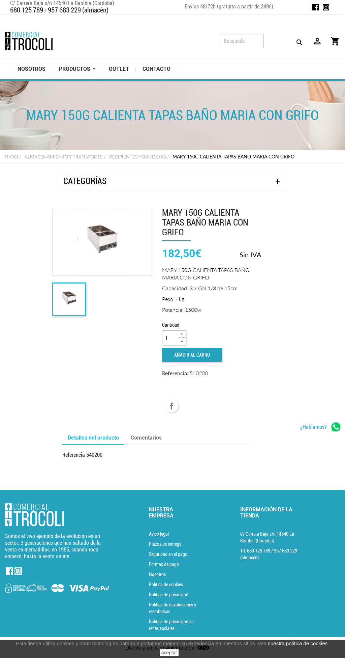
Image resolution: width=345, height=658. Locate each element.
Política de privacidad (168, 594)
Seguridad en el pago (168, 554)
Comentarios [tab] (146, 438)
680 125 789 (26, 10)
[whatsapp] (321, 426)
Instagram (326, 7)
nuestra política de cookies (298, 643)
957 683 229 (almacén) (78, 10)
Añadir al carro (192, 355)
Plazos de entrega (165, 544)
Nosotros (157, 574)
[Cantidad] (170, 337)
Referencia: (175, 373)
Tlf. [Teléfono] (255, 551)
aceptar (169, 652)
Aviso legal (159, 534)
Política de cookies (166, 584)
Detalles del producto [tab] (93, 438)
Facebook (315, 7)
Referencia (73, 455)
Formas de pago (164, 564)
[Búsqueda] (242, 41)
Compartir (171, 406)
